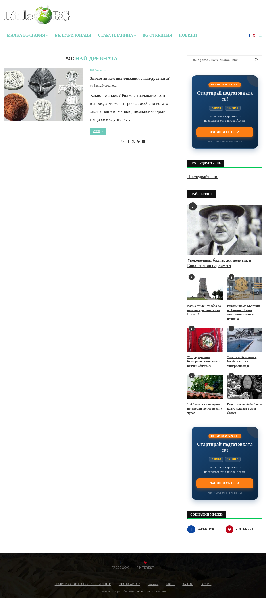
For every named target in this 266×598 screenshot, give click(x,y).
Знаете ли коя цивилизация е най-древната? (130, 78)
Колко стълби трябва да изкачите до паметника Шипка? (204, 310)
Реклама (153, 584)
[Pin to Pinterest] (138, 141)
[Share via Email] (143, 141)
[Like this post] (122, 141)
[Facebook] (249, 35)
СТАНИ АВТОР (129, 584)
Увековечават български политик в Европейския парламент (219, 263)
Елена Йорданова (105, 85)
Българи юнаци (73, 35)
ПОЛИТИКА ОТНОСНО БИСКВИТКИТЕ (83, 584)
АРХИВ (206, 584)
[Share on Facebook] (128, 141)
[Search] (260, 35)
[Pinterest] (254, 35)
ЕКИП (170, 584)
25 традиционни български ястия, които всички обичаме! (203, 362)
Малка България (26, 35)
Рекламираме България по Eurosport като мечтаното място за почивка (243, 312)
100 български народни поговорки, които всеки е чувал (204, 409)
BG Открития (157, 35)
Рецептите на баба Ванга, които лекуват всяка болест (244, 409)
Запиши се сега (224, 132)
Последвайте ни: (202, 176)
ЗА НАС (187, 584)
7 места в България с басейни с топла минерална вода (241, 362)
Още (98, 131)
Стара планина (115, 35)
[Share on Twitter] (133, 141)
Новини (188, 35)
